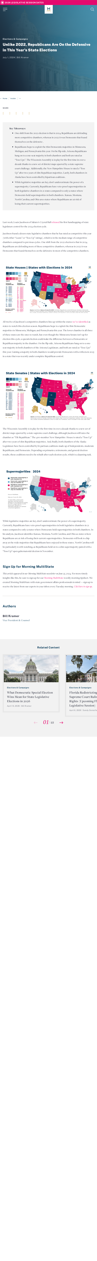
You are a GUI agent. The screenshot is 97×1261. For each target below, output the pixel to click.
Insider (13, 98)
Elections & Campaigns (15, 39)
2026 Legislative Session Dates (24, 2)
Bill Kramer (23, 57)
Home (5, 98)
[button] (61, 722)
